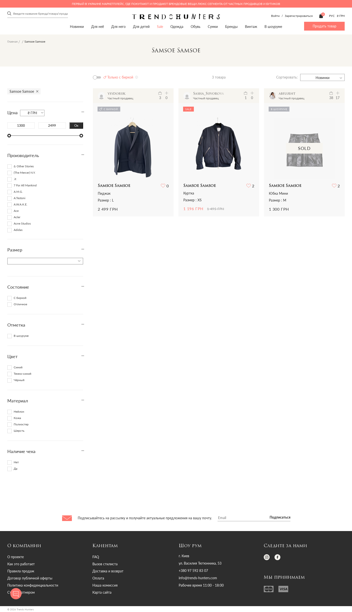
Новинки (77, 26)
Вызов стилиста (105, 564)
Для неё (97, 26)
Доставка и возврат (107, 571)
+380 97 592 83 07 (193, 570)
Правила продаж (20, 571)
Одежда (176, 26)
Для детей (141, 26)
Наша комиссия (105, 585)
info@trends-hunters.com (198, 578)
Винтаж (251, 26)
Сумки (213, 26)
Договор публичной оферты (29, 578)
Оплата (98, 578)
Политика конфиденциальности (32, 585)
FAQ (95, 557)
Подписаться (280, 517)
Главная (12, 41)
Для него (118, 26)
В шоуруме (273, 26)
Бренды (231, 26)
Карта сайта (101, 592)
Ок (76, 125)
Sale (160, 26)
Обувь (195, 26)
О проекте (15, 557)
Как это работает (21, 564)
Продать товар (324, 26)
